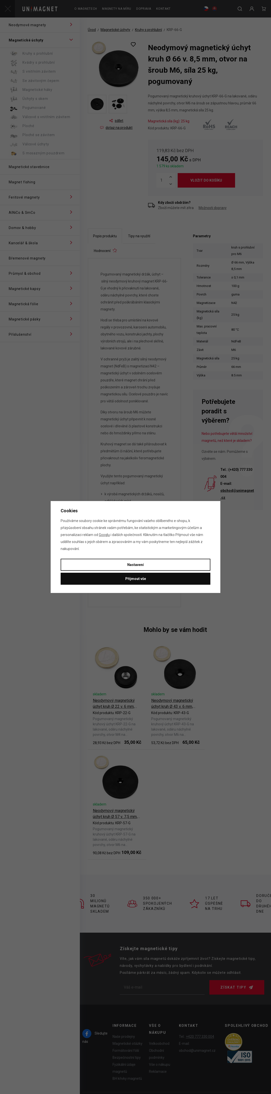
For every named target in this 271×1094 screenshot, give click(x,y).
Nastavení (135, 565)
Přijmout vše (135, 579)
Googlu (104, 535)
